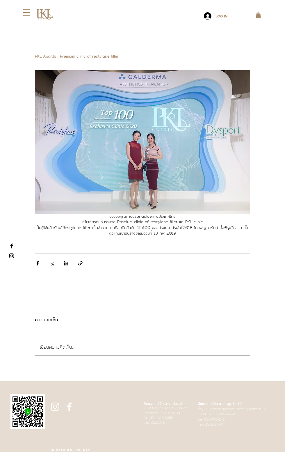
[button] (26, 12)
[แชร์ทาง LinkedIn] (66, 263)
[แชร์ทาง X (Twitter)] (52, 263)
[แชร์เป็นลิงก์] (80, 263)
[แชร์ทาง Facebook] (37, 263)
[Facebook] (11, 246)
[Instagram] (11, 256)
